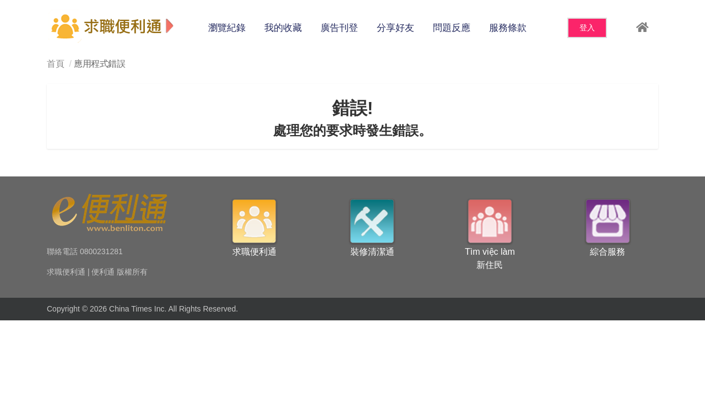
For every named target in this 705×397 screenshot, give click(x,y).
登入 (587, 27)
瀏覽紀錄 (227, 28)
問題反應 (451, 28)
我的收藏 (283, 28)
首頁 (55, 63)
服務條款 (508, 28)
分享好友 (395, 28)
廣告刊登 (339, 28)
